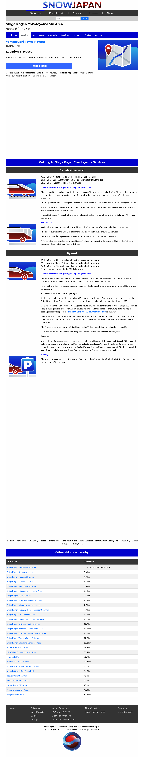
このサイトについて (61, 712)
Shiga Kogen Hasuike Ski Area (20, 577)
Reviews (76, 35)
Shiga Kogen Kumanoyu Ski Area (21, 572)
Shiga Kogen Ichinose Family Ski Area (23, 624)
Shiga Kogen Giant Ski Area (19, 595)
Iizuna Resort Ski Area (17, 685)
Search (85, 18)
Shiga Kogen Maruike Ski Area (20, 581)
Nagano (40, 41)
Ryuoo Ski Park (13, 657)
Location (25, 35)
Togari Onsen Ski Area (17, 675)
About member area (95, 712)
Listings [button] (93, 13)
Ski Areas (35, 708)
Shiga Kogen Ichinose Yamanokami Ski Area (26, 633)
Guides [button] (77, 13)
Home (12, 708)
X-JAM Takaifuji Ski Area (18, 661)
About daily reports (61, 716)
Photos (87, 35)
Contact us (123, 708)
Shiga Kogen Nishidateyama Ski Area (23, 605)
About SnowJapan (61, 708)
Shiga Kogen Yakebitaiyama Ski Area (23, 638)
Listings (98, 35)
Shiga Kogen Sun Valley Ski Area (21, 586)
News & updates (93, 708)
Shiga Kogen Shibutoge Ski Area (21, 567)
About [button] (110, 13)
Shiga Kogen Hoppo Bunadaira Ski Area (24, 600)
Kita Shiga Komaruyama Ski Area (21, 652)
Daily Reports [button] (56, 13)
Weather (65, 35)
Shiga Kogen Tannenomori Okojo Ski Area (25, 619)
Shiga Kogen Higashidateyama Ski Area (24, 591)
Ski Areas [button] (35, 13)
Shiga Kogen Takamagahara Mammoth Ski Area (28, 610)
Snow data (52, 35)
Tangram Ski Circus (15, 694)
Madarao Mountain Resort (19, 680)
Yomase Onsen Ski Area (17, 647)
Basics (14, 35)
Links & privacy (125, 712)
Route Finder (39, 65)
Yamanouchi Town (19, 41)
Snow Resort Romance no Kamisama (23, 666)
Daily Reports (37, 712)
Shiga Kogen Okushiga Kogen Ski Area (24, 643)
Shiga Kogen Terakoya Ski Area (21, 614)
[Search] (68, 18)
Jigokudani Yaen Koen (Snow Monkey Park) (86, 311)
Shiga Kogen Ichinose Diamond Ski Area (25, 628)
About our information (63, 719)
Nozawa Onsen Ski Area (17, 690)
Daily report (38, 35)
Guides (34, 716)
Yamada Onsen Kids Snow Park (20, 671)
